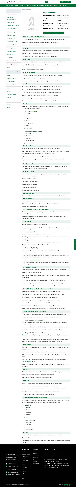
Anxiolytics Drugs (11, 38)
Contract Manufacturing (31, 5)
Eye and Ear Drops (11, 51)
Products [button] (22, 5)
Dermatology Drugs (11, 44)
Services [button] (17, 5)
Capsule (9, 97)
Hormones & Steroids (12, 60)
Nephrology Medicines (12, 64)
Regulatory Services (49, 5)
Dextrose (24, 335)
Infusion (9, 104)
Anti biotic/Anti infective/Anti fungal (11, 18)
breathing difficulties (26, 361)
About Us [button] (11, 5)
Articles (56, 5)
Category (13, 10)
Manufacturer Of (13, 72)
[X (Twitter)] (67, 485)
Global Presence (40, 5)
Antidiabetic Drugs (11, 32)
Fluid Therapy (10, 54)
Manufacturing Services (36, 452)
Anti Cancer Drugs (11, 22)
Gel (7, 100)
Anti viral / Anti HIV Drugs (13, 25)
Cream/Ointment (11, 81)
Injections (9, 91)
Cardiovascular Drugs (12, 41)
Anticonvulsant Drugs (12, 28)
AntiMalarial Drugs (11, 35)
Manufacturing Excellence (36, 456)
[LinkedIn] (69, 485)
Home (7, 5)
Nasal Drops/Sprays (11, 84)
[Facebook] (65, 485)
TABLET (9, 75)
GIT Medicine (10, 57)
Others (8, 67)
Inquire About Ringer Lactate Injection (53, 33)
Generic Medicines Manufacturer (36, 461)
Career (59, 5)
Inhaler (8, 88)
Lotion (8, 107)
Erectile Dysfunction (11, 48)
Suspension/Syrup (11, 78)
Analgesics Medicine (11, 14)
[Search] (46, 2)
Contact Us (64, 5)
